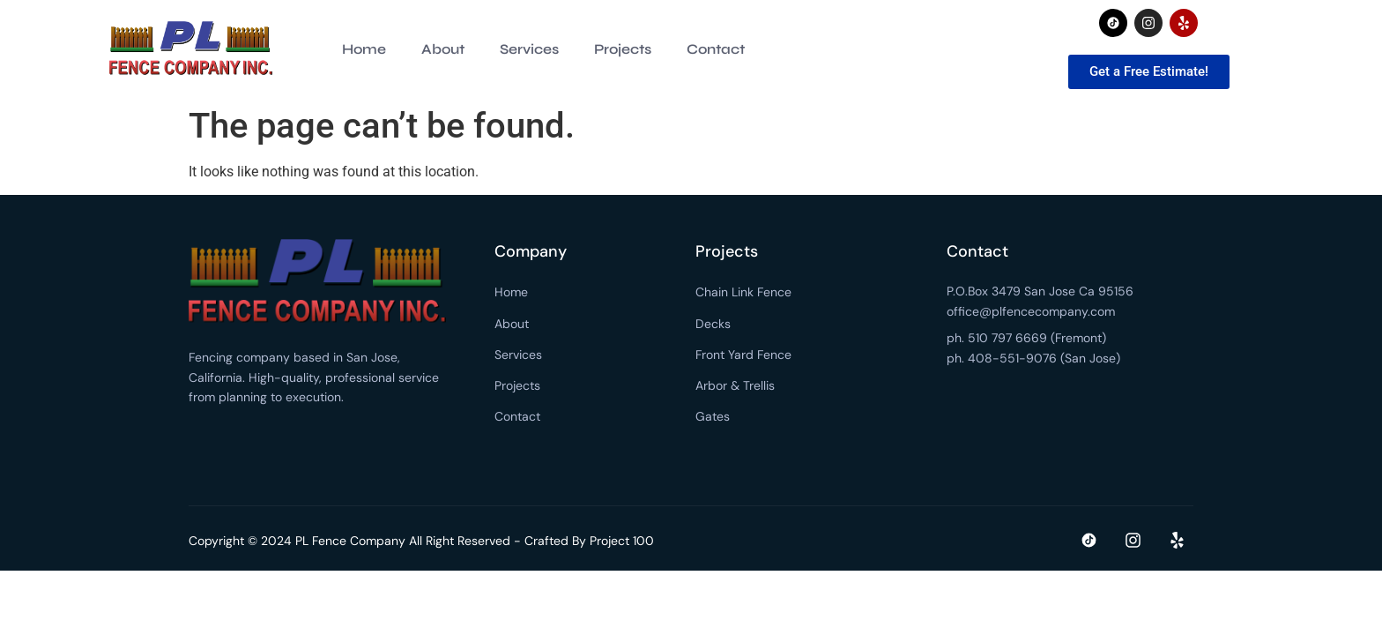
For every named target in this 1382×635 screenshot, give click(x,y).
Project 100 (622, 541)
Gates (712, 416)
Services (529, 49)
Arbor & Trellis (735, 385)
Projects (622, 49)
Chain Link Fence (743, 292)
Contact (716, 49)
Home (364, 49)
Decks (713, 324)
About (442, 49)
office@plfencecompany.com (1031, 311)
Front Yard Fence (743, 354)
